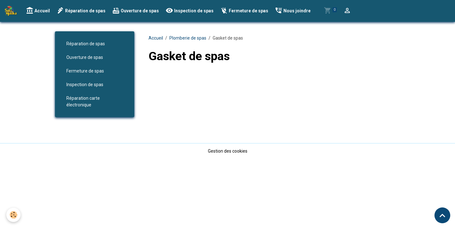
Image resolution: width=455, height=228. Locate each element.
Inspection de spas (190, 10)
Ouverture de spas (135, 10)
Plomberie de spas (187, 38)
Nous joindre (293, 10)
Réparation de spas (81, 10)
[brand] (11, 10)
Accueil (38, 10)
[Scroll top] (442, 215)
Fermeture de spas (244, 10)
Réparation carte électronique (83, 101)
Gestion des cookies (227, 151)
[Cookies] (13, 215)
